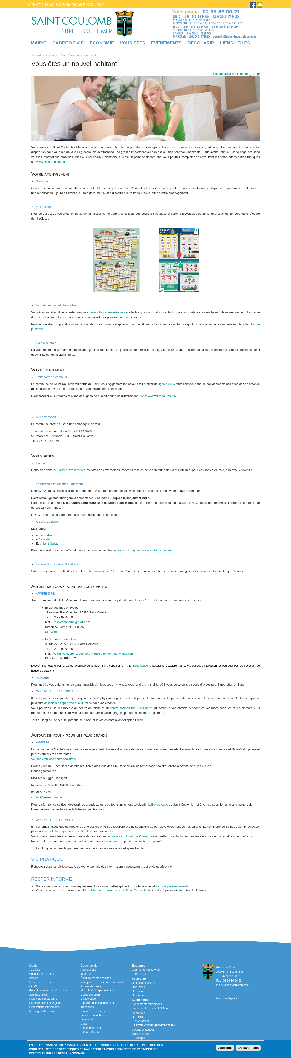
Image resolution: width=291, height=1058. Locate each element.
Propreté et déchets (93, 1011)
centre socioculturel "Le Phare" (131, 708)
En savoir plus (248, 1047)
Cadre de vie (68, 43)
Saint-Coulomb (49, 521)
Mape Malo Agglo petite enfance (100, 990)
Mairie (38, 43)
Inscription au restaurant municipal (102, 982)
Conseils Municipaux (42, 974)
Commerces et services (146, 969)
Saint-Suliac (50, 543)
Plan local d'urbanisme (43, 998)
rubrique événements (71, 470)
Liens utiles (235, 43)
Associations (88, 969)
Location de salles (92, 1015)
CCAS (33, 986)
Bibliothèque (140, 665)
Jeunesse (86, 974)
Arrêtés (33, 978)
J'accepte (225, 1047)
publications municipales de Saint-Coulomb (117, 890)
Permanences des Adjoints (45, 1003)
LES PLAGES (140, 1021)
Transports (87, 1007)
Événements (166, 43)
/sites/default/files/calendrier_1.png (236, 74)
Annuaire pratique (92, 1027)
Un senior (138, 991)
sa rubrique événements (172, 886)
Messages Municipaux (43, 1011)
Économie (102, 43)
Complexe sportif (91, 994)
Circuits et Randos (143, 1029)
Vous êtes (132, 43)
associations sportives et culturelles (68, 703)
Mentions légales (226, 998)
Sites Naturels (140, 1033)
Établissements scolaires (96, 978)
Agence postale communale (98, 1003)
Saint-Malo (46, 535)
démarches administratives (107, 312)
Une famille (139, 987)
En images (138, 1038)
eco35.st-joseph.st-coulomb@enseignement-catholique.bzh (93, 653)
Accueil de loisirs (91, 986)
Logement (87, 1019)
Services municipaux (42, 982)
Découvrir (201, 43)
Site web (51, 631)
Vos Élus (34, 969)
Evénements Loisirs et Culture (150, 1008)
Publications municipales (44, 1007)
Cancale (44, 539)
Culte (84, 1023)
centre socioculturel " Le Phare (105, 571)
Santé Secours (90, 1032)
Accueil (36, 55)
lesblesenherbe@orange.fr (72, 622)
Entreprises (139, 974)
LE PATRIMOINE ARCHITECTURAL (154, 1025)
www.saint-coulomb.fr (50, 162)
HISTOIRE (138, 1017)
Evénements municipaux (147, 1004)
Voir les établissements (46, 759)
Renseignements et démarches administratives (48, 992)
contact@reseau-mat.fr (46, 797)
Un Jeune (138, 995)
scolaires (68, 759)
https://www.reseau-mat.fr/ (158, 396)
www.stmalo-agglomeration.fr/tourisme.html (143, 550)
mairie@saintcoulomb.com (232, 985)
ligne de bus (166, 384)
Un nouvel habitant (143, 983)
